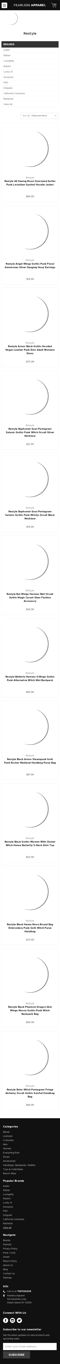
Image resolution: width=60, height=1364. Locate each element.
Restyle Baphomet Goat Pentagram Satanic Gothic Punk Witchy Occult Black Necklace (30, 515)
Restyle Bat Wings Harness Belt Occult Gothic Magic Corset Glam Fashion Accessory (30, 597)
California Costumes (14, 93)
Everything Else (11, 1153)
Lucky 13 (8, 72)
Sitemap (7, 1278)
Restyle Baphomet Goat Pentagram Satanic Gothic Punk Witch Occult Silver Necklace (30, 432)
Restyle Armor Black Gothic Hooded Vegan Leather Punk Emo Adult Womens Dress (30, 350)
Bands (6, 1132)
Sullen (7, 50)
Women (7, 1149)
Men (5, 1144)
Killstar (7, 55)
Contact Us (9, 1274)
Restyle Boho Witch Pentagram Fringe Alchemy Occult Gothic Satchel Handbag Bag (30, 1093)
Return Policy (10, 1261)
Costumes (8, 1140)
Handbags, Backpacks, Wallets (19, 1165)
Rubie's (7, 66)
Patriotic (7, 1244)
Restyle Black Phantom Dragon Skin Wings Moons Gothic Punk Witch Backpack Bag (30, 1010)
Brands (6, 1240)
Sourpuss (8, 77)
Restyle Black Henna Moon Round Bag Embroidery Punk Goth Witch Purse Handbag (30, 928)
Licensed (7, 1136)
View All (8, 104)
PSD (6, 83)
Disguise (8, 88)
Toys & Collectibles (13, 1169)
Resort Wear (9, 1173)
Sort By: (27, 116)
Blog (5, 1269)
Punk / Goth (9, 1253)
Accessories (9, 1161)
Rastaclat (8, 99)
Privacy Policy (10, 1249)
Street (6, 1257)
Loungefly (9, 61)
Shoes (6, 1157)
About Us (8, 1265)
